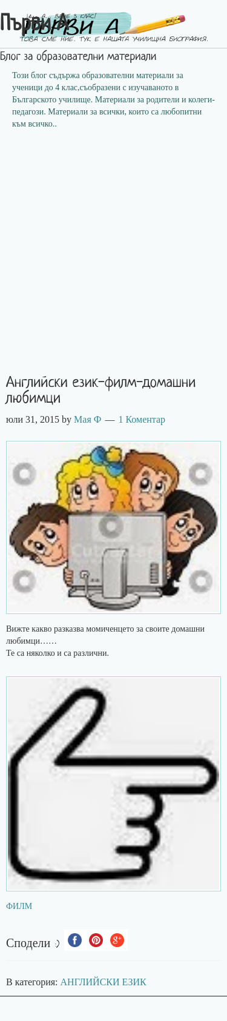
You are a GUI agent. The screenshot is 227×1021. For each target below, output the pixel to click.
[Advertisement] (113, 255)
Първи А (34, 24)
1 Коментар (141, 419)
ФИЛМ (19, 906)
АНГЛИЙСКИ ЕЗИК (103, 982)
